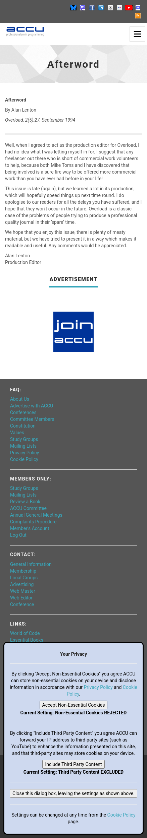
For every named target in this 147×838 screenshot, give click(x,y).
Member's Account (29, 528)
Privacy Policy (24, 452)
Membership (23, 571)
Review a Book (25, 501)
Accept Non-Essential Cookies (73, 705)
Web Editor (21, 597)
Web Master (22, 591)
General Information (31, 564)
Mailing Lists (23, 446)
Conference (22, 604)
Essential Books (26, 640)
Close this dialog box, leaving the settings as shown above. (73, 793)
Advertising (22, 584)
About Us (19, 399)
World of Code (25, 633)
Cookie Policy (24, 459)
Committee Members (32, 419)
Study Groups (24, 439)
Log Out (18, 535)
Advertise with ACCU (31, 405)
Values (17, 432)
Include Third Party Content (73, 764)
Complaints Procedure (33, 521)
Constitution (23, 426)
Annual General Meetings (36, 515)
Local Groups (24, 577)
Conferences (23, 412)
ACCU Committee (28, 508)
